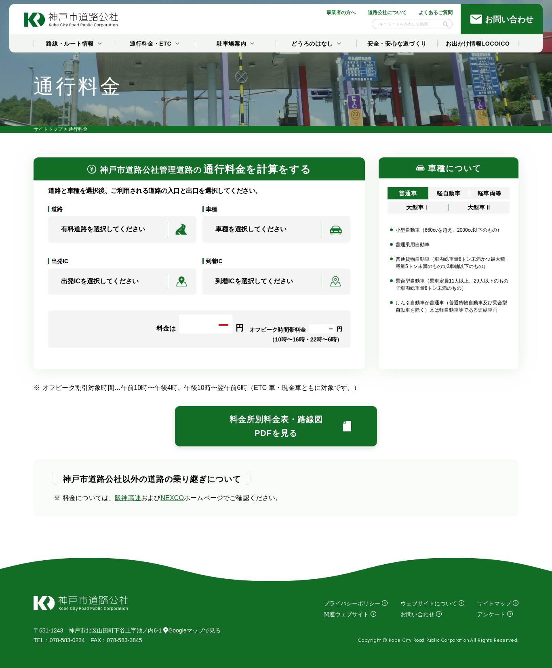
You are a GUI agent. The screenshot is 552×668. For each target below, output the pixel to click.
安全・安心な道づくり (397, 43)
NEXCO (172, 497)
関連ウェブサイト (346, 614)
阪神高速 (128, 497)
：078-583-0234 (59, 640)
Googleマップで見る (191, 630)
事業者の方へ (341, 12)
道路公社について (387, 12)
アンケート (491, 614)
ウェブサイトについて (428, 603)
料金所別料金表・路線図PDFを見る (276, 426)
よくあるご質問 (436, 12)
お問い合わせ (417, 614)
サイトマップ (494, 603)
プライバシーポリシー (352, 603)
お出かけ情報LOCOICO (478, 43)
